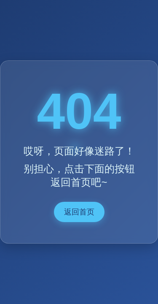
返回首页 (79, 212)
